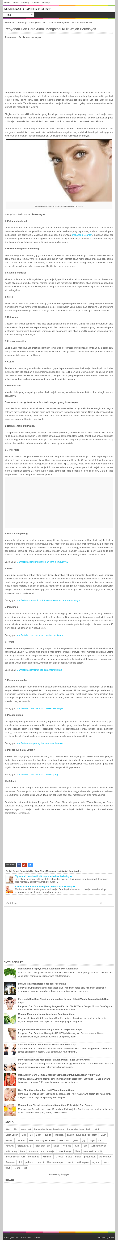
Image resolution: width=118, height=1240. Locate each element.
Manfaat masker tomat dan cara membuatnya (39, 670)
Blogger (65, 1174)
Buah (38, 1135)
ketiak (56, 1145)
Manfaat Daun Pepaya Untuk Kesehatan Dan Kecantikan (48, 968)
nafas (78, 1156)
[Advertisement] (59, 64)
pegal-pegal (90, 1156)
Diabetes (20, 1140)
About (16, 2)
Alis (15, 1129)
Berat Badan (12, 1135)
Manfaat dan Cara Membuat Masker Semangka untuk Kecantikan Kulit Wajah (59, 1075)
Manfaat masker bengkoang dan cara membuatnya (42, 562)
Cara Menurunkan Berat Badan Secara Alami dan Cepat (47, 1044)
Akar (8, 1129)
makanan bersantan (82, 235)
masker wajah (48, 1151)
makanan (33, 1151)
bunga (48, 1135)
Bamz (111, 1237)
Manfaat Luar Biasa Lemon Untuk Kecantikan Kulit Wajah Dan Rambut (55, 1105)
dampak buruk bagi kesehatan (82, 1135)
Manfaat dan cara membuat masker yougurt (38, 774)
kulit (85, 1145)
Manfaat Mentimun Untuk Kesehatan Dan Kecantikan (46, 1014)
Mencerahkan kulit (92, 1151)
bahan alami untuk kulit (78, 1129)
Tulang (16, 1167)
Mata (77, 1151)
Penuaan (10, 1162)
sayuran (96, 1162)
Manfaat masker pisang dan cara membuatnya (40, 743)
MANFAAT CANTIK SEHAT (27, 9)
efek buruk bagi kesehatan (42, 1140)
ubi (25, 1167)
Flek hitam (64, 1140)
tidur (8, 1167)
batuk (96, 1129)
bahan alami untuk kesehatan (49, 1129)
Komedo (67, 1145)
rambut (40, 1162)
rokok (70, 1162)
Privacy (46, 2)
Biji (31, 1135)
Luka (22, 1151)
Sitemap (25, 2)
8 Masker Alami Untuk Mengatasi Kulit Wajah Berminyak (45, 886)
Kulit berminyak (21, 22)
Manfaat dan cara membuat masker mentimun (40, 635)
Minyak (59, 1156)
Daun (103, 1135)
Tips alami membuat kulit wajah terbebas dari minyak (43, 876)
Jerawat (10, 1145)
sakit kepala (83, 1162)
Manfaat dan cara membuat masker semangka (40, 708)
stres (106, 1162)
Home (7, 2)
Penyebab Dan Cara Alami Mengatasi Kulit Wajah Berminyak (50, 29)
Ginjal (92, 1140)
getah (75, 1140)
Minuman (47, 1156)
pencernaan (105, 1156)
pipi (20, 1162)
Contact (36, 2)
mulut (69, 1156)
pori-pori (29, 1162)
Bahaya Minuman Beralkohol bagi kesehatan (42, 983)
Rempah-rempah (55, 1162)
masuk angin (65, 1151)
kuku (77, 1145)
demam (9, 1140)
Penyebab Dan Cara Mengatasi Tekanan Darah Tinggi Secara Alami (54, 1059)
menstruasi (33, 1156)
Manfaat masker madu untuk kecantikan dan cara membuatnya (48, 600)
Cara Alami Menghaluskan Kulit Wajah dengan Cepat (46, 1090)
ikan (100, 1140)
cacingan (59, 1135)
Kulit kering (11, 1151)
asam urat (26, 1129)
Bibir (24, 1135)
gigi (83, 1140)
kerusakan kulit (42, 1145)
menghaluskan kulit (15, 1156)
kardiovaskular (24, 1145)
